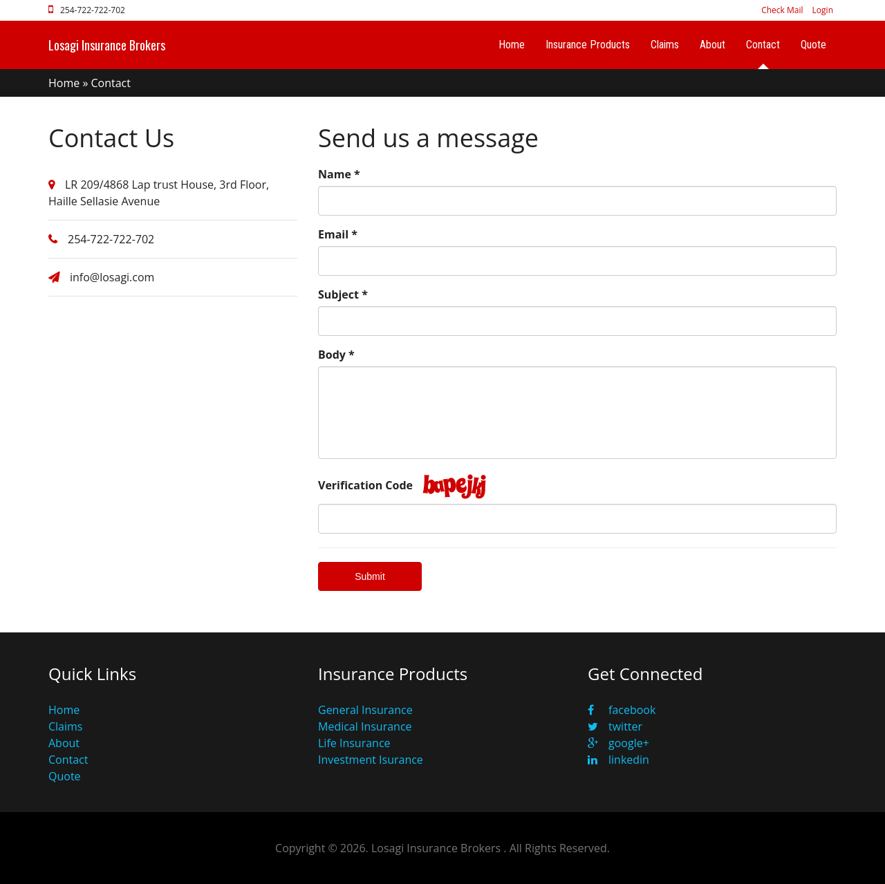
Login (822, 10)
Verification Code (365, 485)
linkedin (618, 759)
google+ (618, 743)
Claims (665, 44)
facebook (621, 709)
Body (336, 354)
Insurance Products (588, 44)
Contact (763, 44)
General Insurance (365, 709)
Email (337, 234)
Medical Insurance (365, 726)
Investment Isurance (370, 759)
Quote (813, 44)
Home (512, 44)
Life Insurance (354, 743)
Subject (343, 294)
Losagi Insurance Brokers (106, 45)
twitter (615, 726)
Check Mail (782, 10)
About (712, 44)
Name (339, 174)
